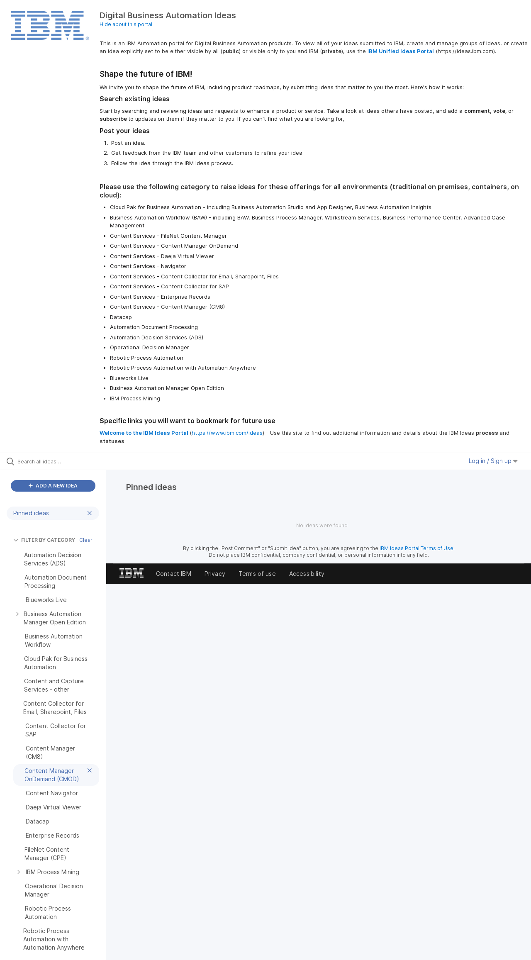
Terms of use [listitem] (257, 573)
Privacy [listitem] (215, 573)
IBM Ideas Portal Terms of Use (416, 548)
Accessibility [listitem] (306, 573)
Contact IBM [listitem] (173, 573)
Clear (86, 540)
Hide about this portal (126, 24)
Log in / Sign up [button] (493, 460)
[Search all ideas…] (63, 461)
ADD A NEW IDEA (53, 485)
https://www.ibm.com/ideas (227, 432)
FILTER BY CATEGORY (44, 540)
